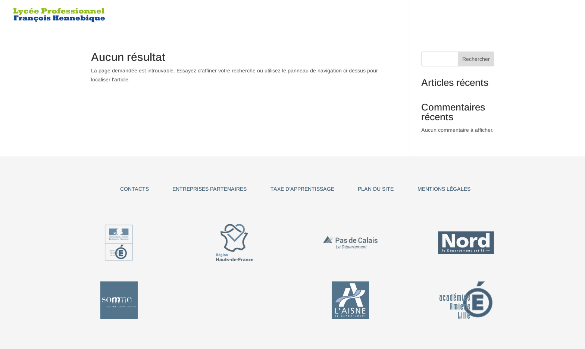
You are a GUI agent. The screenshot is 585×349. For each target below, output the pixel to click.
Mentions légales (443, 189)
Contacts (134, 189)
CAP (283, 15)
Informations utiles (480, 15)
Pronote (540, 15)
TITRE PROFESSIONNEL (375, 15)
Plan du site (376, 189)
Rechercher (476, 59)
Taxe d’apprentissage (302, 189)
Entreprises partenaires (209, 189)
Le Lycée (248, 15)
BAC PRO (316, 15)
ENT (568, 15)
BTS (428, 15)
